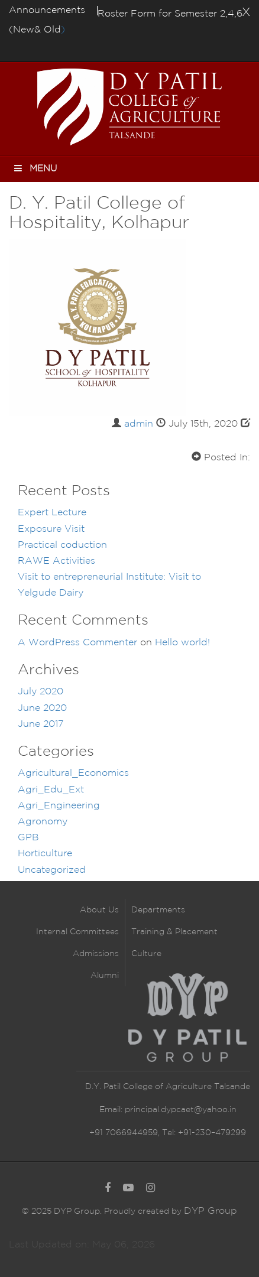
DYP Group (210, 1211)
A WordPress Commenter (77, 642)
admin (138, 424)
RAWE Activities (56, 561)
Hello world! (182, 642)
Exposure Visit (51, 529)
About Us (99, 910)
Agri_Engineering (59, 805)
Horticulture (45, 853)
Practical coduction (62, 545)
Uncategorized (52, 870)
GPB (28, 837)
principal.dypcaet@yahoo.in (179, 1109)
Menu (34, 168)
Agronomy (42, 821)
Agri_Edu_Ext (51, 789)
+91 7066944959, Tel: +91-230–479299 (167, 1132)
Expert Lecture (52, 512)
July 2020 (40, 691)
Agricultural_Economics (73, 773)
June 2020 (42, 708)
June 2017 (40, 724)
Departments (158, 910)
